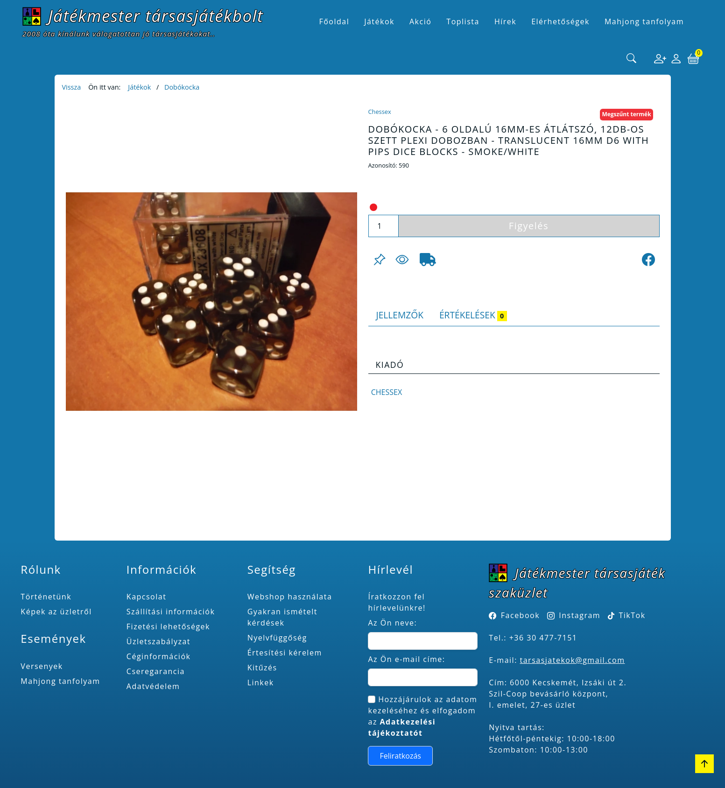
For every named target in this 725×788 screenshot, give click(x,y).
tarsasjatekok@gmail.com (572, 660)
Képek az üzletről (56, 611)
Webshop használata (289, 596)
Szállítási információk (171, 611)
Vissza (71, 87)
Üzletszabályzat (158, 641)
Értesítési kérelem (284, 652)
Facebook (520, 615)
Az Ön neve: (392, 623)
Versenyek (42, 666)
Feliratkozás (400, 756)
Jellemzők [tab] (399, 315)
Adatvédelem (153, 686)
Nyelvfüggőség (277, 638)
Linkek (260, 682)
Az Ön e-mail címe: (406, 659)
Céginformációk (159, 656)
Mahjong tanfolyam (60, 681)
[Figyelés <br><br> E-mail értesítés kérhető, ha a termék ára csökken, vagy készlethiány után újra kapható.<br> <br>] (402, 259)
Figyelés (529, 225)
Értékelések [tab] (473, 315)
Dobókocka (181, 87)
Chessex (379, 111)
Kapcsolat (147, 596)
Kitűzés (262, 667)
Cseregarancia (156, 671)
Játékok (139, 87)
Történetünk (46, 596)
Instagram (579, 615)
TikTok (627, 615)
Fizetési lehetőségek (168, 626)
